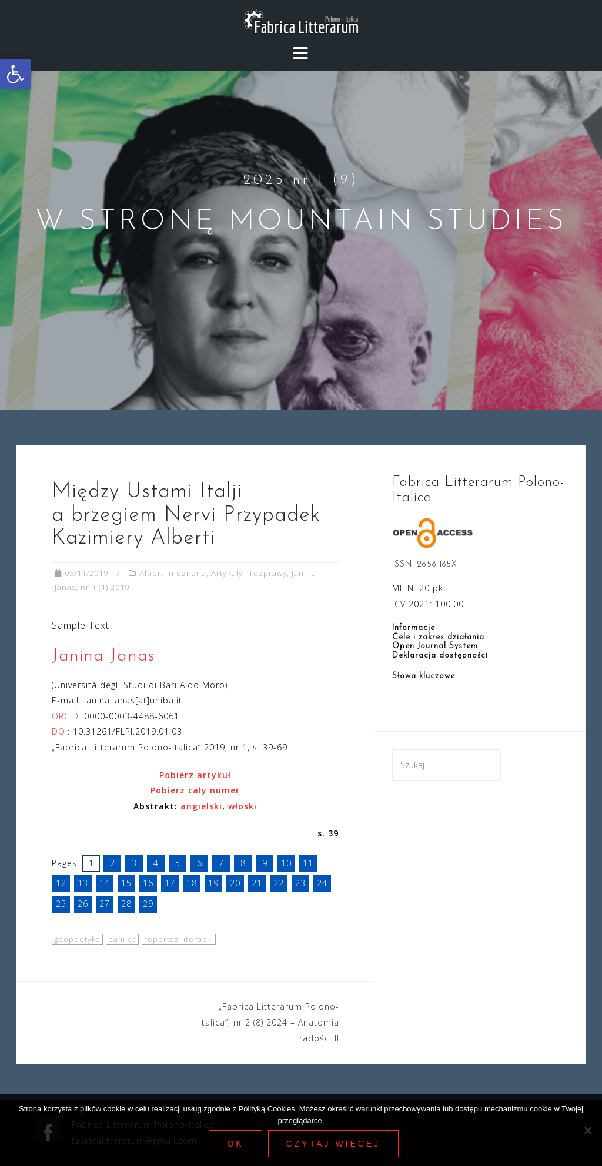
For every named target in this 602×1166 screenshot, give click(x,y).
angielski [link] (201, 806)
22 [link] (278, 883)
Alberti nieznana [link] (172, 573)
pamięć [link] (122, 939)
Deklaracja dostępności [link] (440, 655)
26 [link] (83, 903)
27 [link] (104, 903)
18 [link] (191, 883)
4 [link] (156, 863)
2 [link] (112, 863)
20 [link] (235, 883)
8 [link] (243, 863)
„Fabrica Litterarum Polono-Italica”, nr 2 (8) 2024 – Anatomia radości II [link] (269, 1022)
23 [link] (300, 883)
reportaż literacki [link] (178, 939)
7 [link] (221, 863)
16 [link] (148, 883)
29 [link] (148, 903)
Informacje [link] (413, 628)
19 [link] (213, 883)
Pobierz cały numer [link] (195, 790)
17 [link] (170, 883)
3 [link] (134, 863)
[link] (15, 74)
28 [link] (126, 903)
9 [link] (264, 863)
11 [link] (308, 863)
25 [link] (61, 903)
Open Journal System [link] (435, 646)
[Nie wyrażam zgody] (587, 1130)
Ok (236, 1143)
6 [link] (199, 863)
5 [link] (177, 863)
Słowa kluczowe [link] (423, 676)
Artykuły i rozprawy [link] (249, 573)
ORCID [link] (65, 716)
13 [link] (83, 883)
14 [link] (104, 883)
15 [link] (126, 883)
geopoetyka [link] (77, 939)
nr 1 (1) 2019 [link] (105, 587)
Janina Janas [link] (103, 656)
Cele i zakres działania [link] (438, 637)
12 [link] (61, 883)
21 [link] (257, 883)
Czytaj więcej (333, 1143)
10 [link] (286, 863)
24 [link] (322, 883)
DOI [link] (60, 731)
